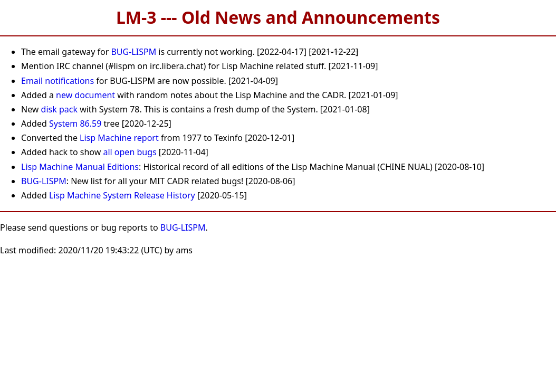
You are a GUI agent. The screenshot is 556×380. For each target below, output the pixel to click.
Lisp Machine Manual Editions (80, 167)
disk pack (59, 109)
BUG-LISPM (133, 52)
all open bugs (129, 152)
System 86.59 (75, 123)
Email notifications (57, 81)
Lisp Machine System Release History (122, 195)
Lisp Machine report (119, 138)
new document (85, 95)
